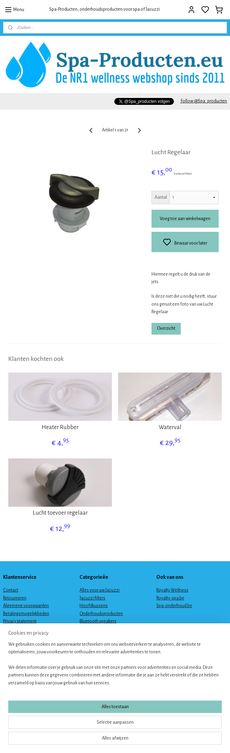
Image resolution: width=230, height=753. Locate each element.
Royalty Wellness (172, 590)
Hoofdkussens (94, 605)
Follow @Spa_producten (203, 101)
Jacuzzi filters (92, 598)
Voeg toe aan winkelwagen (185, 218)
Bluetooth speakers (98, 621)
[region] (69, 714)
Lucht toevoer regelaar (60, 513)
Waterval (170, 427)
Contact (10, 590)
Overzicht (166, 328)
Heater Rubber (60, 427)
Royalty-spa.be (170, 598)
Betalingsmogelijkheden (26, 613)
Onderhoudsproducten (101, 613)
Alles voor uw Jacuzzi (99, 590)
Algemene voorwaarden (26, 605)
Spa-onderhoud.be (174, 605)
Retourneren (15, 598)
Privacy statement (19, 621)
